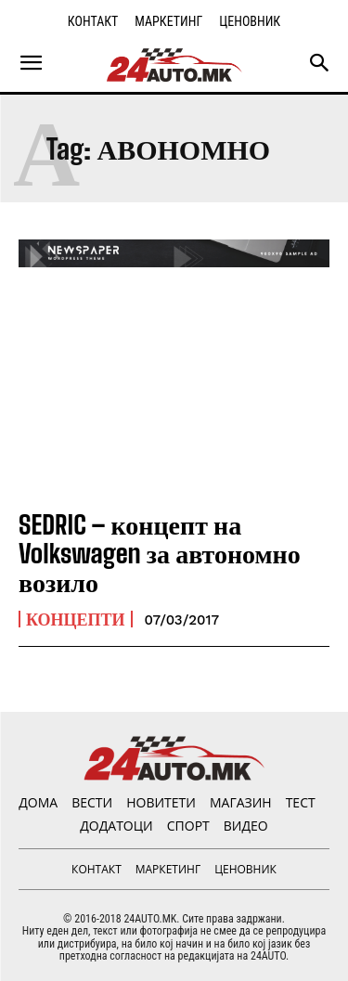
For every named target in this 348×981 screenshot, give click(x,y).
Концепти (75, 619)
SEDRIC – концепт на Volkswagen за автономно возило (160, 553)
